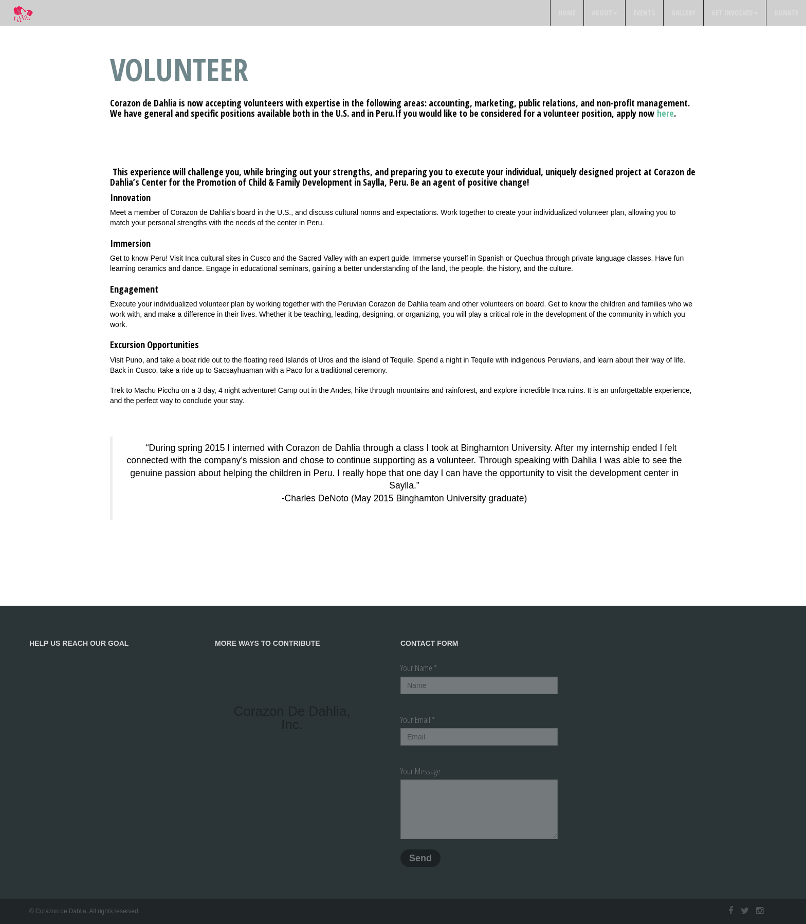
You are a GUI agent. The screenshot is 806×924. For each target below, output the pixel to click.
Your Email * (417, 720)
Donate (786, 12)
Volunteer (179, 69)
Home (567, 12)
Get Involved (734, 12)
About (604, 12)
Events (644, 12)
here (665, 113)
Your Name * (418, 668)
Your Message (420, 771)
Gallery (683, 12)
